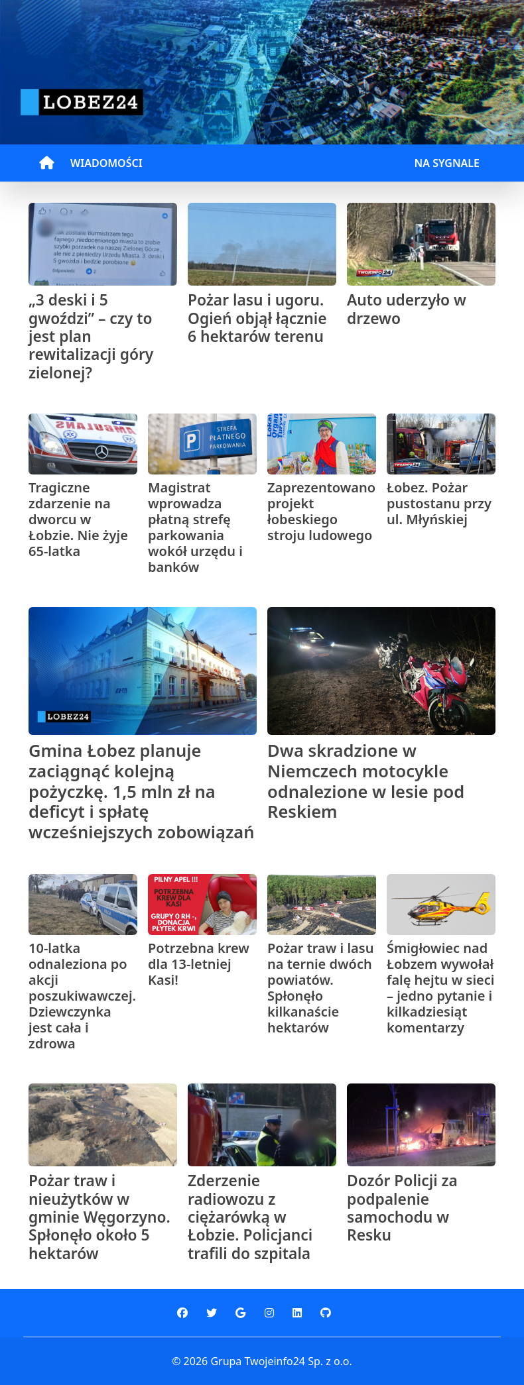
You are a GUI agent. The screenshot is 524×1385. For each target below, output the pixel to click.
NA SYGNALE (447, 163)
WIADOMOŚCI (106, 163)
